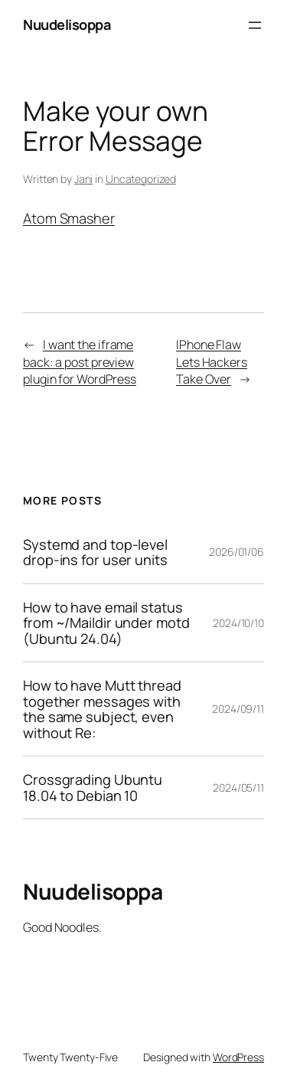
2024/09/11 (238, 708)
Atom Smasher (69, 218)
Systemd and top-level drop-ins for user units (95, 552)
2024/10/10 (238, 623)
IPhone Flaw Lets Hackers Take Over (211, 361)
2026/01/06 (236, 551)
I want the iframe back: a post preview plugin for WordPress (79, 361)
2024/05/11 (238, 787)
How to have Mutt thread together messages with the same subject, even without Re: (102, 709)
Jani (83, 179)
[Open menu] (255, 25)
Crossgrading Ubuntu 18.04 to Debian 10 (92, 787)
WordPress (238, 1057)
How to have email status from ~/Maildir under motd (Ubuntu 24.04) (106, 623)
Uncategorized (141, 179)
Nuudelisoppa (66, 24)
